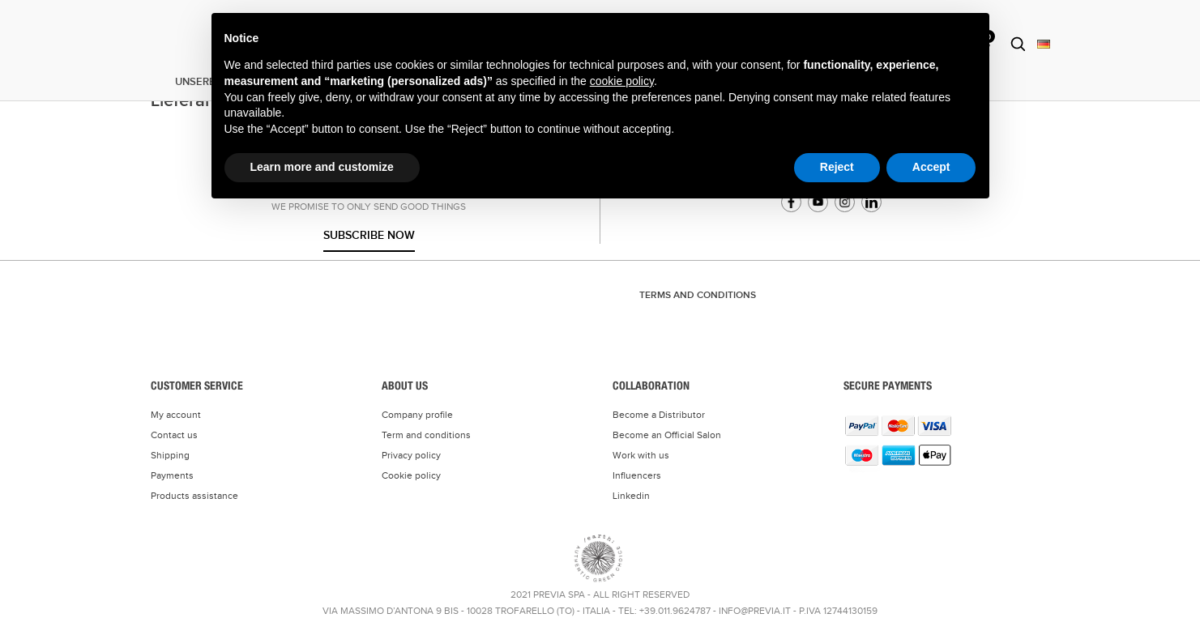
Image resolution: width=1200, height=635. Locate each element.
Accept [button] (931, 166)
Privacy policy (411, 455)
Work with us (641, 455)
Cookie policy (411, 475)
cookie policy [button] (622, 81)
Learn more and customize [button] (322, 166)
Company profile (417, 414)
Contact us (174, 435)
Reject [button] (837, 166)
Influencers (637, 475)
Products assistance (194, 495)
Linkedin (631, 495)
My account (176, 414)
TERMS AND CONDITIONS (697, 295)
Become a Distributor (659, 414)
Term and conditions (426, 435)
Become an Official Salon (667, 435)
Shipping (170, 455)
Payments (172, 475)
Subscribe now (369, 235)
